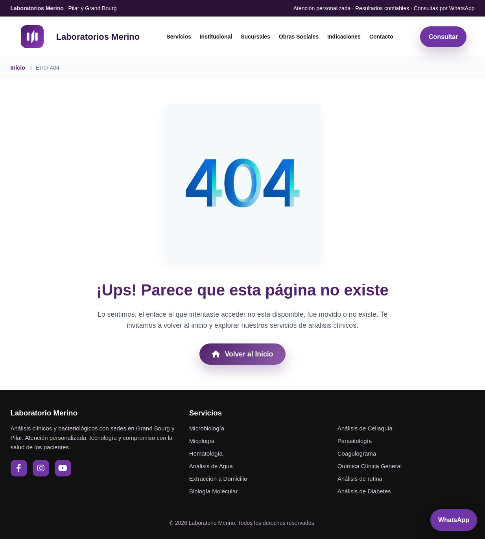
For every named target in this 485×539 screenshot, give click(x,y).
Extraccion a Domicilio (218, 478)
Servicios (178, 36)
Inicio (18, 68)
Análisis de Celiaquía (365, 428)
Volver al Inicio (242, 354)
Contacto (381, 36)
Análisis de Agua (211, 466)
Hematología (206, 453)
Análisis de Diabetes (364, 491)
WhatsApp (453, 520)
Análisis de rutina (359, 478)
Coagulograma (356, 453)
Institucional (216, 36)
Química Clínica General (369, 466)
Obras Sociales (299, 36)
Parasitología (354, 440)
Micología (201, 440)
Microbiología (206, 428)
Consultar (443, 36)
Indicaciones (344, 36)
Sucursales (255, 36)
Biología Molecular (213, 491)
